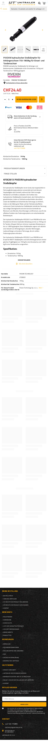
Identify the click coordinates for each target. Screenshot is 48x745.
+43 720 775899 (19, 148)
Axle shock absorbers (25, 264)
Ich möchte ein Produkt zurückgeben (15, 605)
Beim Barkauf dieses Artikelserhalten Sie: (26, 129)
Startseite (14, 9)
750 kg (22, 156)
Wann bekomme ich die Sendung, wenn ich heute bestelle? (25, 117)
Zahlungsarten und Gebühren (13, 651)
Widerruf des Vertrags (11, 661)
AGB (4, 654)
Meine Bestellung (10, 591)
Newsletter (7, 635)
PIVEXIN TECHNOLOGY (19, 80)
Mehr (40, 288)
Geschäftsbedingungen (11, 629)
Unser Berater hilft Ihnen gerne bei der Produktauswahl (26, 144)
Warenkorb (7, 620)
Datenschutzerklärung (11, 657)
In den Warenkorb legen (26, 99)
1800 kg (24, 159)
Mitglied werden (9, 687)
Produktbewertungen (14, 168)
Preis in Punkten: (19, 126)
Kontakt (6, 608)
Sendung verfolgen (10, 599)
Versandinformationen (11, 647)
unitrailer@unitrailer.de (13, 727)
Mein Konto (7, 612)
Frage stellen (10, 173)
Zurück (4, 9)
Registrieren (7, 616)
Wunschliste (7, 623)
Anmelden (24, 704)
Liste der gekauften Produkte (13, 626)
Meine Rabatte (8, 632)
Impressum (6, 644)
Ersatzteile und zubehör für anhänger (30, 9)
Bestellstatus (8, 595)
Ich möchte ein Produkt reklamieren (15, 602)
